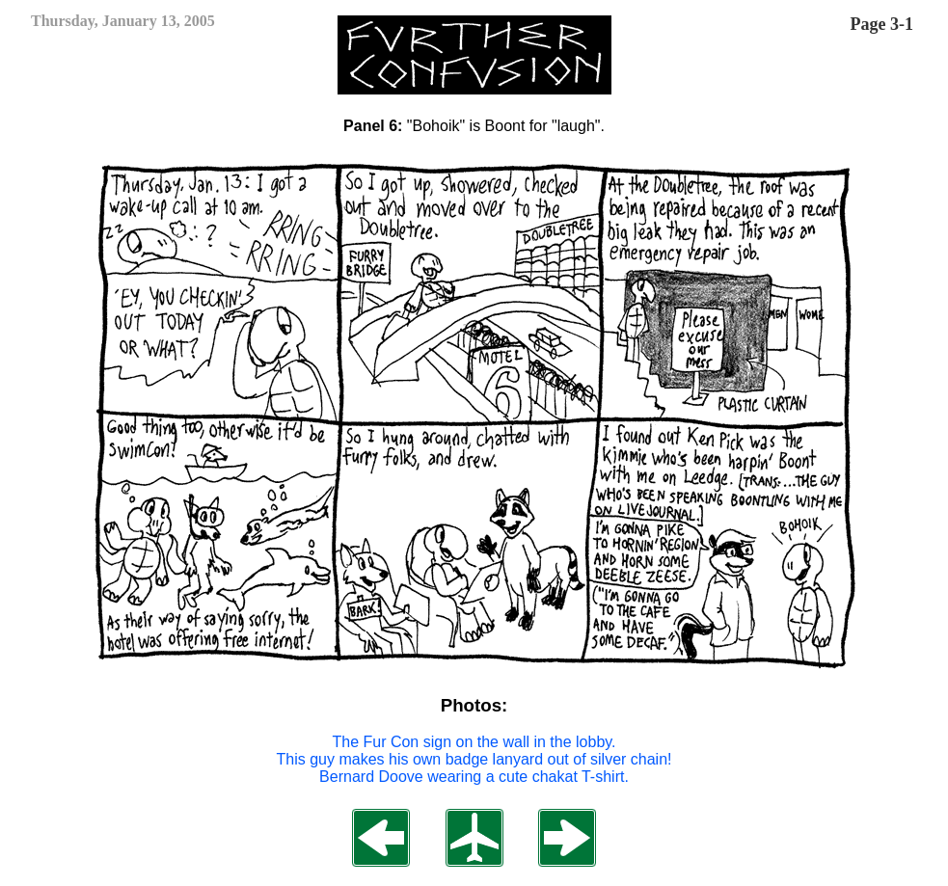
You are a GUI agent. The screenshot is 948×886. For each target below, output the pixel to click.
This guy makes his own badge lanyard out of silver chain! (474, 759)
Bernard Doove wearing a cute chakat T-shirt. (474, 776)
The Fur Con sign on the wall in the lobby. (473, 742)
